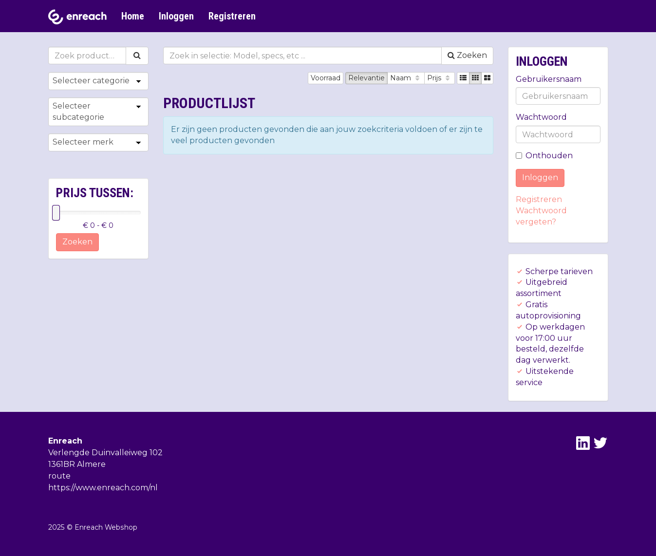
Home (132, 16)
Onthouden (544, 155)
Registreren (232, 16)
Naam (406, 78)
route (59, 476)
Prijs (439, 78)
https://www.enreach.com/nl (103, 487)
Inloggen (176, 16)
